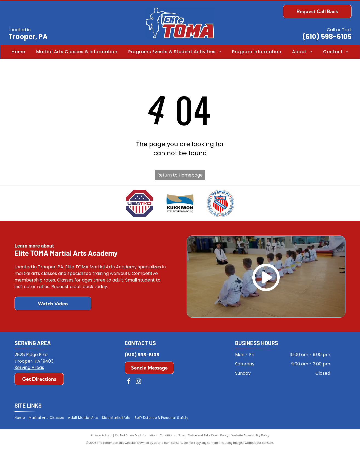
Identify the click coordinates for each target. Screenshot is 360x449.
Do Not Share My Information (136, 435)
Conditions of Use (172, 435)
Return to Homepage (180, 175)
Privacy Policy (100, 435)
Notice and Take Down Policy (208, 435)
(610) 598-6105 (327, 36)
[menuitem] (18, 51)
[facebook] (129, 382)
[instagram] (138, 382)
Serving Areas (29, 367)
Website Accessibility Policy (250, 435)
